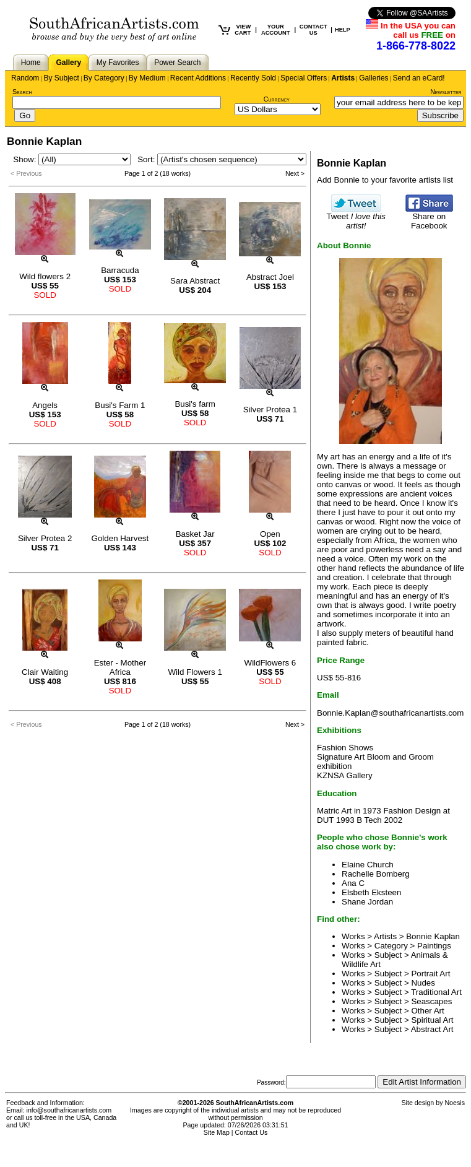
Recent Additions (198, 78)
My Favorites (118, 62)
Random (25, 78)
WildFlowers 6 (270, 662)
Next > (295, 173)
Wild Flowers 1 (195, 672)
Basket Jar (195, 534)
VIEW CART (243, 30)
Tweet (356, 217)
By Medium (147, 78)
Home (31, 62)
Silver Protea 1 (270, 409)
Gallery (68, 62)
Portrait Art (430, 973)
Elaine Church (368, 864)
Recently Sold (253, 78)
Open (270, 534)
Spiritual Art (432, 1020)
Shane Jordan (367, 901)
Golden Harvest (120, 538)
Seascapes (431, 1001)
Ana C (353, 883)
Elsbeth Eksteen (371, 892)
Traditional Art (436, 992)
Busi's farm (195, 404)
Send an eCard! (419, 78)
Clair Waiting (45, 672)
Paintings (434, 945)
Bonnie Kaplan (433, 936)
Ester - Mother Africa (120, 667)
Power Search (177, 62)
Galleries (373, 78)
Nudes (423, 982)
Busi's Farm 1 (120, 405)
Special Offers (303, 78)
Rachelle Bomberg (376, 874)
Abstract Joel (270, 277)
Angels (45, 405)
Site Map (217, 1132)
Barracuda (120, 270)
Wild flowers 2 (45, 276)
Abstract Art (432, 1029)
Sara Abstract (195, 280)
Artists (343, 78)
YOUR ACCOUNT (275, 30)
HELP (342, 30)
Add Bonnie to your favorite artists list (385, 179)
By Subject (61, 78)
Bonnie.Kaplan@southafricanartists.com (390, 713)
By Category (104, 78)
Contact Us (251, 1132)
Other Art (427, 1010)
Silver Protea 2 (45, 538)
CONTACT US (313, 30)
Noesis (454, 1102)
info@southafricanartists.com (69, 1110)
